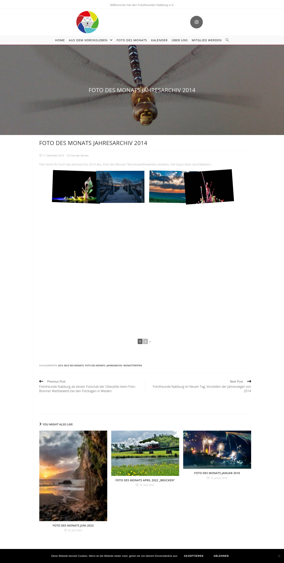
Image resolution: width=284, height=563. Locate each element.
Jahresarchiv (114, 365)
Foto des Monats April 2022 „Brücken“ (145, 480)
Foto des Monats (80, 155)
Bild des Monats (74, 365)
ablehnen (221, 556)
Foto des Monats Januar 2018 (217, 473)
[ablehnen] (279, 556)
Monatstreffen (132, 365)
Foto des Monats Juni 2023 (73, 525)
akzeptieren (194, 556)
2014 (60, 365)
